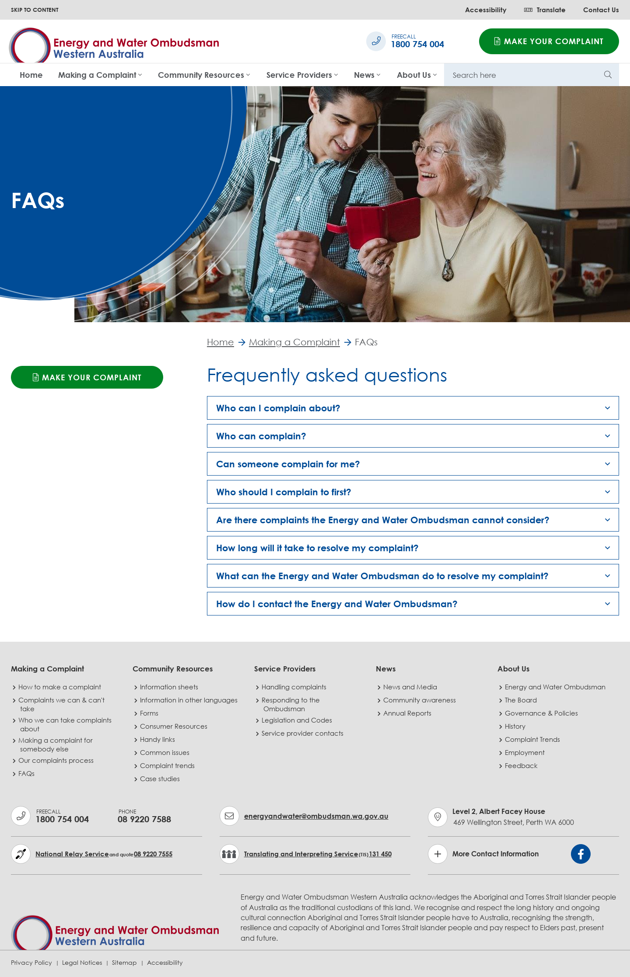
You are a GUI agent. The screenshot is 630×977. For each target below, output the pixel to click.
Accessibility (486, 10)
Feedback (522, 765)
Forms (150, 713)
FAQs (27, 773)
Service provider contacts (303, 733)
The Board (522, 700)
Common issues (165, 752)
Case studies (161, 778)
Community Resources (201, 75)
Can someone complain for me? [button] (288, 464)
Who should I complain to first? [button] (283, 492)
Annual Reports (408, 713)
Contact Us (601, 10)
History (516, 726)
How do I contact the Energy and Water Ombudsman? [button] (337, 604)
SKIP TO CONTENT (34, 9)
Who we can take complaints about (66, 724)
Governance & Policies (542, 713)
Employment (526, 752)
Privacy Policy (31, 962)
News (364, 75)
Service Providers (299, 75)
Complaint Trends (533, 739)
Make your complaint (549, 41)
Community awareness (420, 700)
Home (31, 75)
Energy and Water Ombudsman (556, 687)
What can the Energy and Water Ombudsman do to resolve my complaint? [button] (382, 576)
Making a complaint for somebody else (56, 744)
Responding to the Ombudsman (291, 704)
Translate (545, 10)
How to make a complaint (60, 687)
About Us (414, 75)
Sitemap (124, 962)
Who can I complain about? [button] (278, 408)
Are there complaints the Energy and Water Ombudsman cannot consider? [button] (383, 520)
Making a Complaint (97, 75)
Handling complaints (294, 687)
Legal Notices (82, 962)
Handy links (158, 739)
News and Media (411, 687)
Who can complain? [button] (261, 436)
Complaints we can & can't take (62, 704)
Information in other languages (190, 700)
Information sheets (170, 687)
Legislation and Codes (297, 720)
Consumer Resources (174, 726)
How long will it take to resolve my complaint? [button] (317, 548)
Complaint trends (168, 765)
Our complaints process (57, 760)
